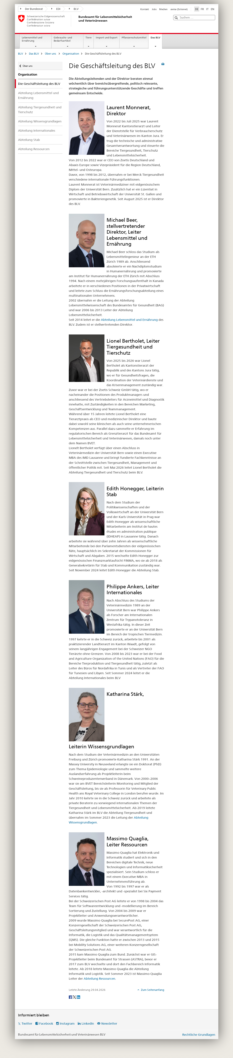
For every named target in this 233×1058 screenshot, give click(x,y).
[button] (177, 17)
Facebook (46, 1023)
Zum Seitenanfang (152, 989)
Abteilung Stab (29, 140)
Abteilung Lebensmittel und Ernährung (38, 95)
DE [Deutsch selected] (196, 9)
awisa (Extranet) (179, 9)
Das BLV (156, 39)
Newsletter (109, 1023)
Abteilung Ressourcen (33, 149)
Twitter (27, 1023)
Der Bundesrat (31, 8)
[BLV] (78, 21)
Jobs (154, 9)
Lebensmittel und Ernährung (32, 39)
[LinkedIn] (78, 997)
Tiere (89, 37)
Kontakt (144, 9)
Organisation (70, 53)
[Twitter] (75, 997)
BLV (74, 8)
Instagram (67, 1023)
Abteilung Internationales (36, 130)
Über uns (51, 53)
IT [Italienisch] (207, 9)
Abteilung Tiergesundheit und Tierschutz (39, 109)
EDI (55, 8)
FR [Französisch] (202, 9)
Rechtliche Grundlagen (198, 1035)
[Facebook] (71, 997)
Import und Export (106, 37)
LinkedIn (88, 1023)
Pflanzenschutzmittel (134, 37)
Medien (163, 9)
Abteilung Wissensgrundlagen (39, 121)
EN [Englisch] (212, 9)
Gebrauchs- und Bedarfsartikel (63, 39)
